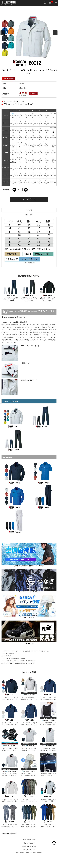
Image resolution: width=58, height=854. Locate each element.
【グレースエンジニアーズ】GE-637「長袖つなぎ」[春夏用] (29, 826)
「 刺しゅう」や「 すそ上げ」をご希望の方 (18, 104)
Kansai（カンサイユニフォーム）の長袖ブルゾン (24, 660)
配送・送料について (29, 843)
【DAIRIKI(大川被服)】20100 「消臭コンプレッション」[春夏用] (48, 775)
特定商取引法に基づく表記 (29, 846)
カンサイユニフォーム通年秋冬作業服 (40, 651)
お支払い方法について (29, 839)
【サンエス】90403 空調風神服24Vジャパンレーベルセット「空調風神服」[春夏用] (9, 750)
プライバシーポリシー (29, 849)
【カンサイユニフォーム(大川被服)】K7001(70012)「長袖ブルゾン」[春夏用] (10, 699)
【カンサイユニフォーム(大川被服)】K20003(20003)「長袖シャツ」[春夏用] (29, 724)
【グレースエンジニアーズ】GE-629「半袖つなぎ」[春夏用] (48, 826)
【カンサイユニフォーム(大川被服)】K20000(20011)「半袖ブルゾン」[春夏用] (10, 724)
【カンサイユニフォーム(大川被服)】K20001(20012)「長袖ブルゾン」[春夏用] (48, 699)
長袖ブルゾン (9, 655)
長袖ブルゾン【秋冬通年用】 (19, 658)
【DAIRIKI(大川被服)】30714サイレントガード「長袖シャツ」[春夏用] (48, 801)
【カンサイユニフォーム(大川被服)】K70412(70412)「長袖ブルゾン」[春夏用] (10, 801)
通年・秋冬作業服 (10, 653)
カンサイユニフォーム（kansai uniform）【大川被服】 (18, 651)
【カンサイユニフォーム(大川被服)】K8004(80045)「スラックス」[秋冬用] (10, 299)
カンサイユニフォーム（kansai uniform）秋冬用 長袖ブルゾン (20, 663)
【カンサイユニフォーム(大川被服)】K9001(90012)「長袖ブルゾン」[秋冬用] (47, 299)
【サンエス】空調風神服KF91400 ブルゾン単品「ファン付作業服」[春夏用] (29, 699)
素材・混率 (29, 214)
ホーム (3, 651)
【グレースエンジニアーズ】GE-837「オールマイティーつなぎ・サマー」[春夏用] (29, 801)
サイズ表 (29, 210)
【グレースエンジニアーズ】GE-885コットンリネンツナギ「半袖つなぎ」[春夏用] (10, 826)
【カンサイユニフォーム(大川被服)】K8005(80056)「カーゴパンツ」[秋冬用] (29, 299)
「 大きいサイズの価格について (13, 101)
